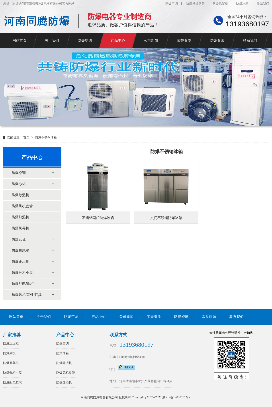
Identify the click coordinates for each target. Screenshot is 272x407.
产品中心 (118, 40)
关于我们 (52, 40)
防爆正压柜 (20, 261)
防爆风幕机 (20, 228)
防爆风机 (9, 353)
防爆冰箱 (242, 3)
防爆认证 (19, 239)
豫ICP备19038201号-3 (176, 397)
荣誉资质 (184, 40)
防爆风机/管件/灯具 (27, 295)
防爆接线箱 (20, 250)
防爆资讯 (217, 40)
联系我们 (263, 3)
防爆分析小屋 (22, 272)
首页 (26, 137)
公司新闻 (151, 40)
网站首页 (19, 40)
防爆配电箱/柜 (23, 284)
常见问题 (209, 317)
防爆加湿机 (20, 217)
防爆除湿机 (220, 3)
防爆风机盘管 (195, 3)
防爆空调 (171, 3)
